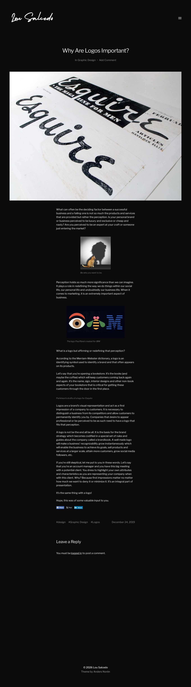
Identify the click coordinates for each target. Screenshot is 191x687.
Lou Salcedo (100, 667)
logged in (76, 553)
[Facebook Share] (60, 507)
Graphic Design (87, 60)
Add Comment (107, 60)
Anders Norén (101, 671)
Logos (96, 522)
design (62, 522)
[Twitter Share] (69, 507)
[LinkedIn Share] (78, 507)
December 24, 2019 (123, 522)
